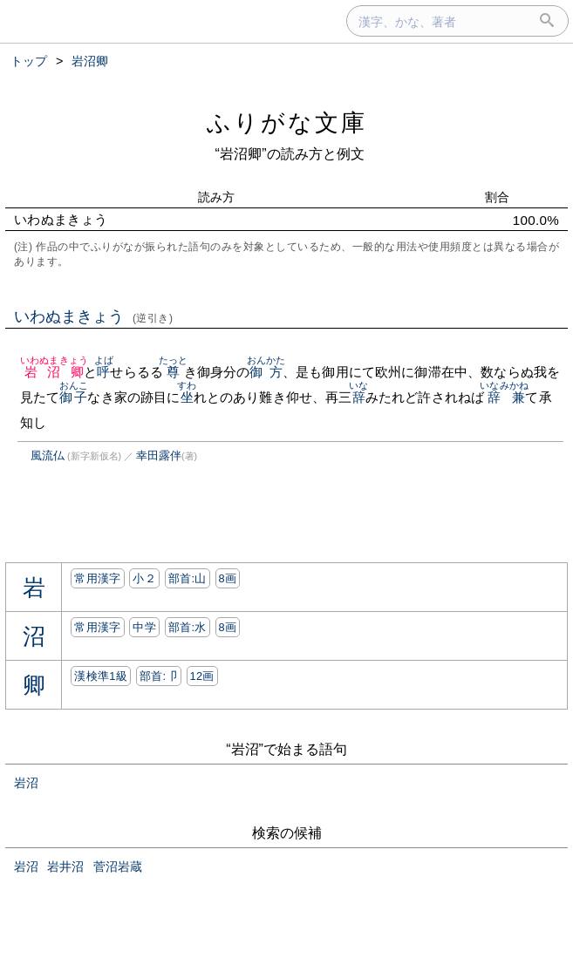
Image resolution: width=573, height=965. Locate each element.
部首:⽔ (187, 627)
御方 (266, 371)
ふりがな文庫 (287, 122)
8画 (228, 578)
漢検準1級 (100, 676)
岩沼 (26, 783)
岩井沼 (65, 866)
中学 (144, 627)
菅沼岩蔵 (117, 866)
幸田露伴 (158, 455)
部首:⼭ (187, 578)
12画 (202, 676)
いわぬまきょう (94, 316)
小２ (144, 578)
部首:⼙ (159, 676)
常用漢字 (97, 578)
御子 (73, 397)
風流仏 (48, 455)
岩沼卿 (54, 371)
